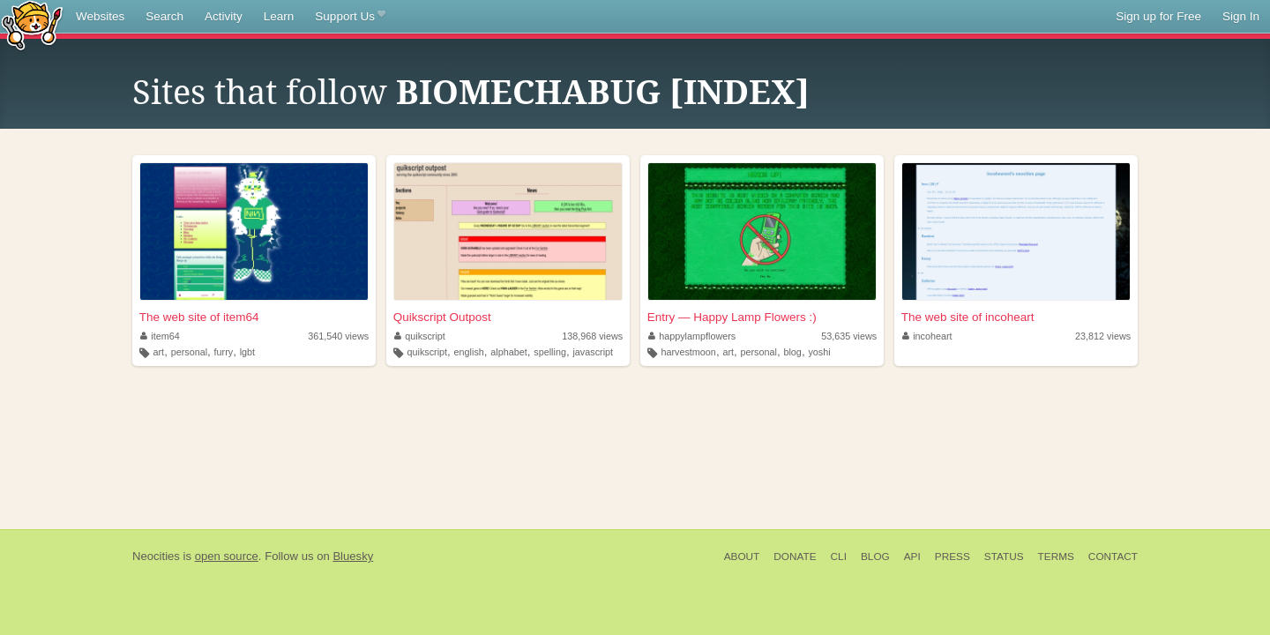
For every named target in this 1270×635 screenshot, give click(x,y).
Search (164, 16)
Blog (875, 556)
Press (952, 556)
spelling (550, 352)
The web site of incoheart (968, 317)
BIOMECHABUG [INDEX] (603, 92)
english (469, 352)
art (159, 352)
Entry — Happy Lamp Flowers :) (732, 317)
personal (189, 352)
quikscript (419, 336)
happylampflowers (692, 336)
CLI (839, 556)
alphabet (508, 352)
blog (792, 352)
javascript (592, 352)
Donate (794, 556)
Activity (224, 16)
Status (1004, 556)
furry (224, 352)
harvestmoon (688, 352)
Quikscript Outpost (442, 317)
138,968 (592, 336)
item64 (160, 336)
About (742, 556)
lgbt (247, 352)
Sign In (1240, 16)
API (912, 556)
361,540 (338, 336)
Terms (1056, 556)
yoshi (819, 352)
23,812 (1103, 336)
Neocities (156, 556)
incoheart (927, 336)
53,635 (849, 336)
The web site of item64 (199, 317)
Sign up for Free (1158, 16)
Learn (279, 16)
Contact (1113, 556)
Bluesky (352, 556)
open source (226, 556)
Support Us (350, 17)
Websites (100, 16)
